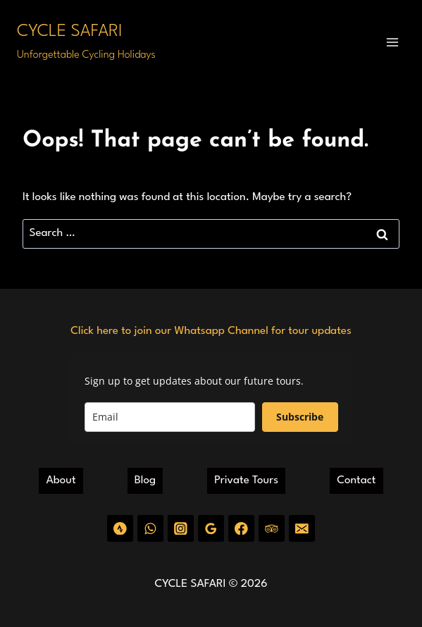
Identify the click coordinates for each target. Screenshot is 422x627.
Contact (356, 480)
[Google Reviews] (211, 528)
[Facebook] (241, 528)
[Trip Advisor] (272, 528)
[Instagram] (181, 528)
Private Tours (246, 480)
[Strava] (120, 528)
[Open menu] (392, 42)
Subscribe (299, 416)
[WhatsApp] (150, 528)
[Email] (302, 528)
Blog (145, 480)
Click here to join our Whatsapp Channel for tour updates (210, 331)
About (61, 480)
